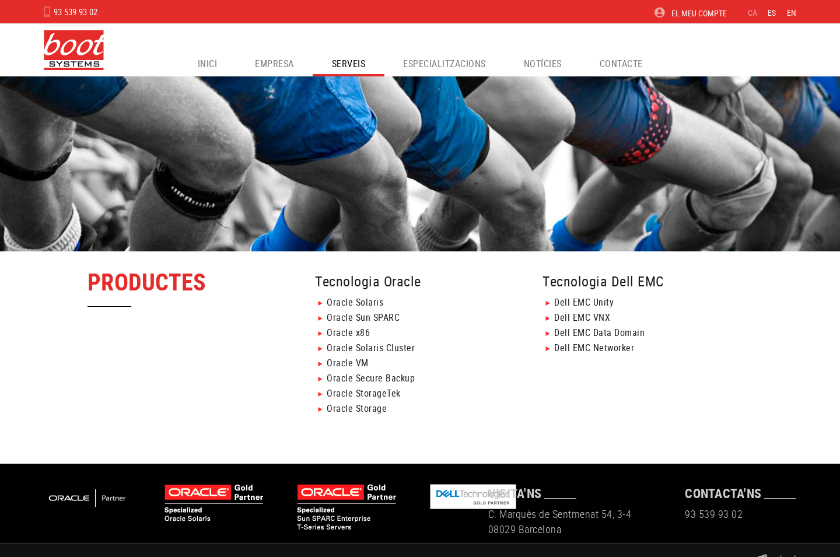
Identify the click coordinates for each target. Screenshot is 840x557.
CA (753, 12)
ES (772, 12)
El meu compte (690, 13)
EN (792, 12)
